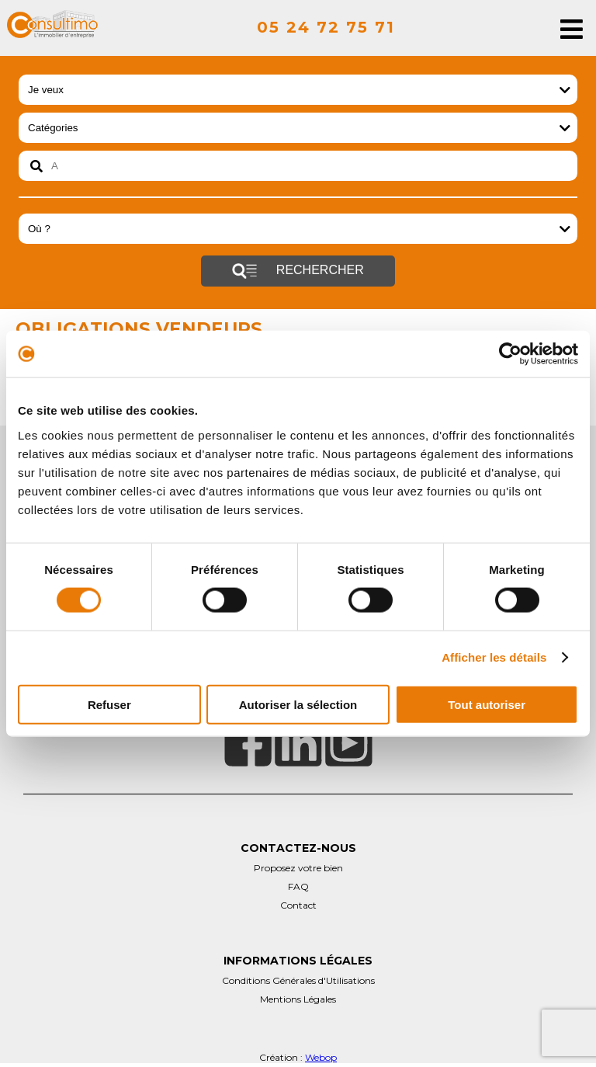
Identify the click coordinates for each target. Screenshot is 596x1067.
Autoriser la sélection (298, 704)
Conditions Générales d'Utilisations (298, 980)
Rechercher (297, 271)
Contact (298, 905)
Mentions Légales (298, 999)
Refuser (109, 704)
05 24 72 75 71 (326, 27)
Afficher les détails (494, 657)
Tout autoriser (486, 704)
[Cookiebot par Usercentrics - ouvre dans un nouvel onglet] (510, 354)
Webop (321, 1057)
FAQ (298, 886)
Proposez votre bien (298, 868)
